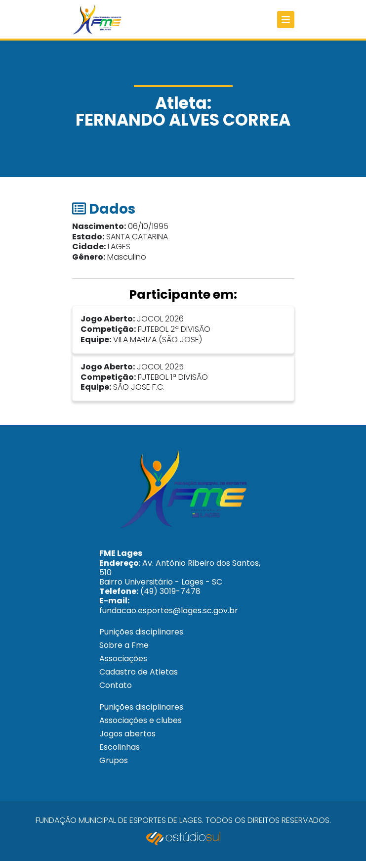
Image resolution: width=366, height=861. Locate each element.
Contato (115, 685)
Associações (123, 658)
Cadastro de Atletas (138, 672)
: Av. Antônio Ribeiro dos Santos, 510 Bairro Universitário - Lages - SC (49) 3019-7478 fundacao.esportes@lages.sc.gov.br (179, 581)
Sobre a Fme (124, 645)
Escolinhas (119, 747)
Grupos (113, 760)
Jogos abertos (127, 733)
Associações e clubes (140, 720)
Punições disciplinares (141, 631)
